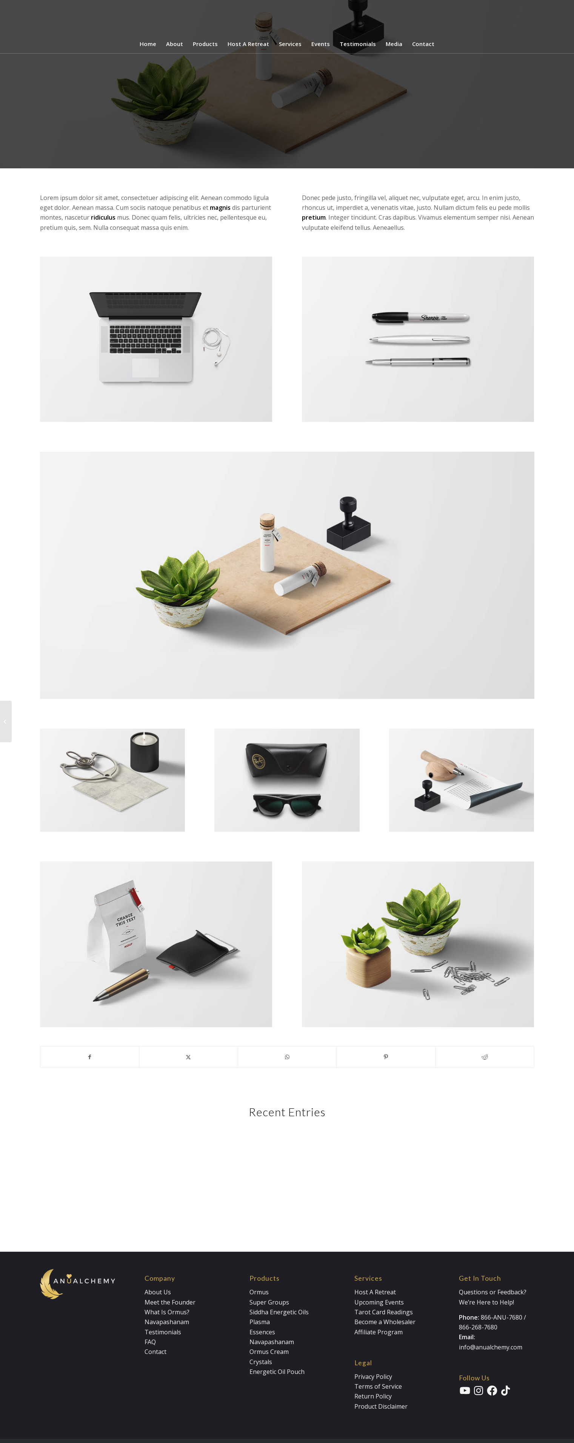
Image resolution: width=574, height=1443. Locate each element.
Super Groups (269, 1302)
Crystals (260, 1362)
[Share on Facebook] (89, 1057)
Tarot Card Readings (383, 1312)
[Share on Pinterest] (386, 1057)
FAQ (150, 1342)
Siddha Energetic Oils (279, 1312)
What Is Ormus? (167, 1312)
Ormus (259, 1292)
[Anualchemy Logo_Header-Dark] (287, 17)
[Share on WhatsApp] (287, 1057)
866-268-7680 (478, 1327)
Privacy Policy (373, 1376)
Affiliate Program (378, 1332)
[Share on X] (188, 1057)
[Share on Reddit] (485, 1057)
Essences (262, 1332)
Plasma (259, 1322)
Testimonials (163, 1332)
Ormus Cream (269, 1352)
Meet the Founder (170, 1302)
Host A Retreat (375, 1292)
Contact (155, 1352)
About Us (158, 1292)
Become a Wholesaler (384, 1322)
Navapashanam (167, 1322)
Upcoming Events (379, 1302)
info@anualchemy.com (490, 1347)
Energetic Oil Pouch (277, 1372)
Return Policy (373, 1396)
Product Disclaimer (381, 1406)
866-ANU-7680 (501, 1317)
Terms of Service (378, 1386)
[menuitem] (148, 43)
